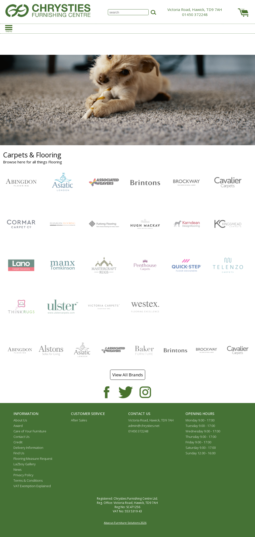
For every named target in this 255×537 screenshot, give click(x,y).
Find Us (18, 453)
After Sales (79, 420)
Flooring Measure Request (32, 458)
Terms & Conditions (28, 480)
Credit (17, 442)
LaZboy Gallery (24, 464)
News (17, 469)
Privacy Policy (23, 475)
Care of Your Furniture (29, 431)
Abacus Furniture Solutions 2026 (125, 523)
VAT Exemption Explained (32, 486)
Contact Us (21, 436)
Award (18, 425)
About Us (20, 420)
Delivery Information (28, 447)
